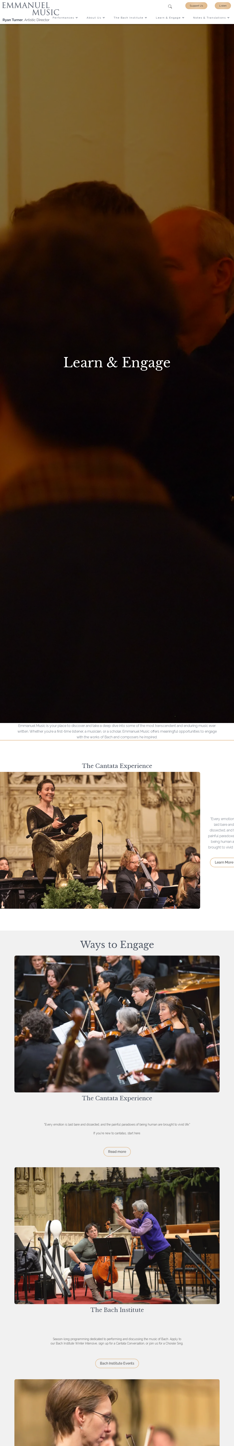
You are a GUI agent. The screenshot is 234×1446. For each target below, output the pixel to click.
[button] (65, 17)
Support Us (196, 5)
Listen (223, 5)
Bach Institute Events (116, 1367)
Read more (117, 1155)
